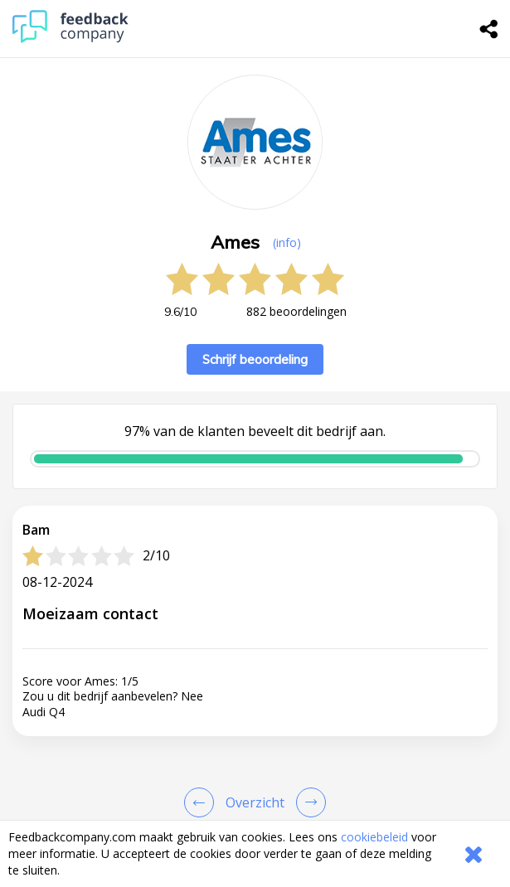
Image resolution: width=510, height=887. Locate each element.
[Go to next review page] (307, 802)
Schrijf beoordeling (255, 359)
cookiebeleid (374, 837)
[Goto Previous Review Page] (202, 802)
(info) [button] (287, 242)
